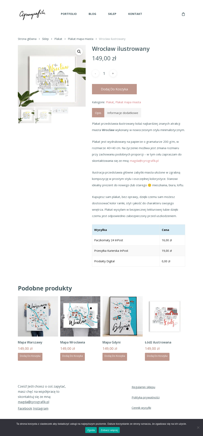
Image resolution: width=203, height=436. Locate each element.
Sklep (45, 39)
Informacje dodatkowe (122, 113)
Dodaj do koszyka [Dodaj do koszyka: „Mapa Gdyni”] (114, 356)
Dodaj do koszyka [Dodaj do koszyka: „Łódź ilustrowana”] (157, 356)
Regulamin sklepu (143, 387)
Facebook (25, 408)
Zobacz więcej (109, 430)
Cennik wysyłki (141, 408)
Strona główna (27, 39)
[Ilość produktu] (104, 73)
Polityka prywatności (146, 397)
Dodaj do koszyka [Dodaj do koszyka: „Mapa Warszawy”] (30, 356)
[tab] (98, 112)
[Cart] (183, 14)
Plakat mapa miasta (80, 39)
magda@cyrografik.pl (144, 161)
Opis (98, 113)
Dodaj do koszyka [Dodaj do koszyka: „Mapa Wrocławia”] (72, 356)
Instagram (40, 408)
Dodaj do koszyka (114, 89)
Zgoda (91, 430)
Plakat (58, 39)
